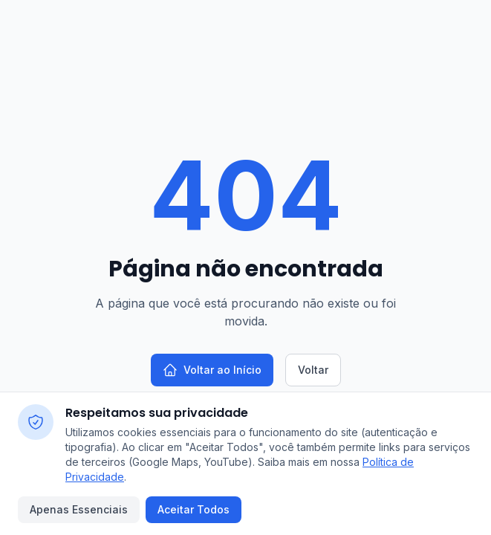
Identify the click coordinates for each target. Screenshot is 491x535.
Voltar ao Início (212, 370)
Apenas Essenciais (79, 509)
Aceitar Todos (193, 509)
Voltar (313, 369)
